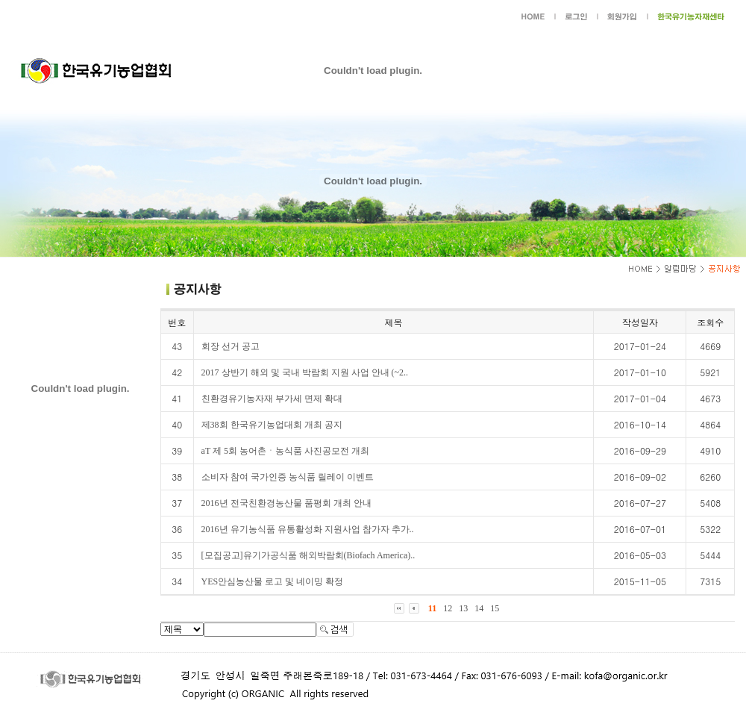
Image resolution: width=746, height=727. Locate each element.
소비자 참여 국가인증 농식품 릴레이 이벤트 (287, 477)
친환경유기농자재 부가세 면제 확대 (271, 398)
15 (494, 608)
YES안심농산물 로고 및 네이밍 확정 (272, 581)
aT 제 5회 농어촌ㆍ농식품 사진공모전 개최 (285, 451)
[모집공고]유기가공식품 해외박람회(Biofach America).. (308, 555)
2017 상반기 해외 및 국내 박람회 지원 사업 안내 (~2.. (305, 372)
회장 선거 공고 (230, 346)
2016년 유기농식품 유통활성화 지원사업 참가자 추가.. (307, 529)
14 (478, 608)
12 (447, 608)
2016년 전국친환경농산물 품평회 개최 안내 (286, 503)
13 (463, 608)
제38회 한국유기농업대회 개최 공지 (271, 424)
